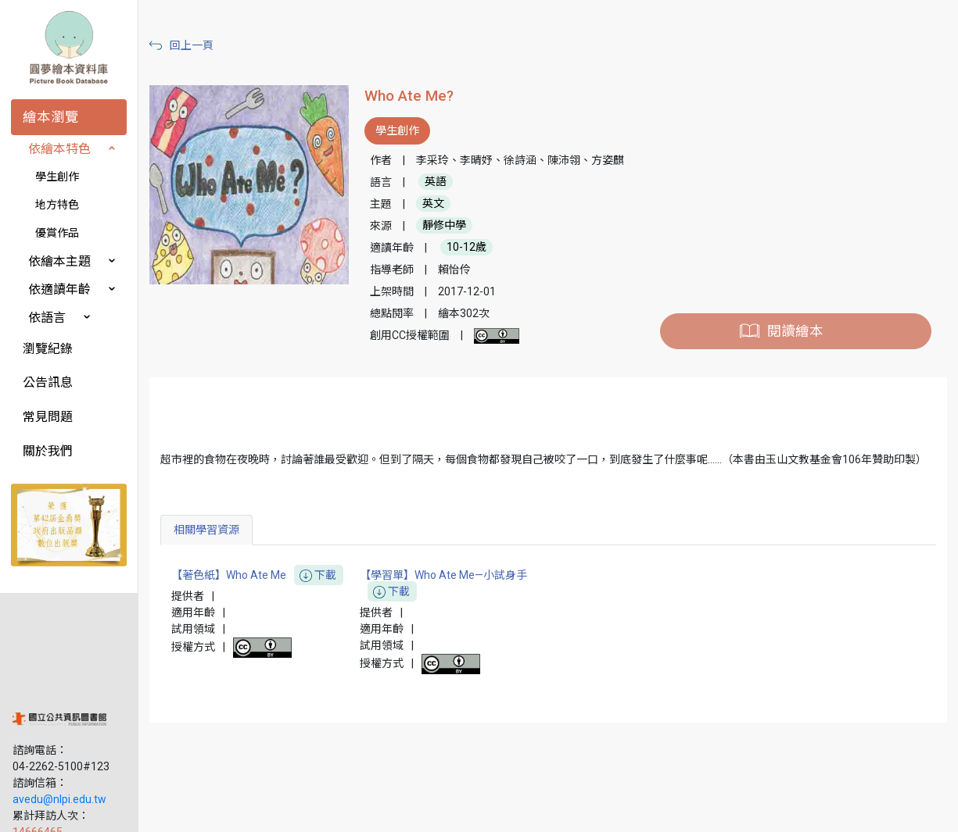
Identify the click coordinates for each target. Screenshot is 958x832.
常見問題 (48, 416)
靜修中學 (457, 242)
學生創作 (57, 176)
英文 (446, 220)
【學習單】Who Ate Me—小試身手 (456, 617)
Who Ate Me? (422, 96)
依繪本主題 (59, 261)
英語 (449, 198)
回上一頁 (209, 45)
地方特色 (57, 204)
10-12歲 (480, 264)
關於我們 (48, 451)
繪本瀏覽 (51, 117)
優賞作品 (57, 233)
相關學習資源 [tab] (224, 562)
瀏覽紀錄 (48, 348)
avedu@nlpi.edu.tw (59, 710)
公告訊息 (48, 382)
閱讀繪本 (799, 347)
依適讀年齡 (59, 289)
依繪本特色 (59, 148)
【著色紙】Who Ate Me (275, 608)
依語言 (47, 317)
